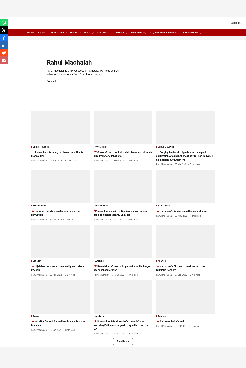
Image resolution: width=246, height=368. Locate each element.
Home (30, 32)
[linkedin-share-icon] (3, 46)
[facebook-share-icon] (3, 39)
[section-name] (60, 147)
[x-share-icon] (3, 31)
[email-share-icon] (3, 61)
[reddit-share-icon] (3, 54)
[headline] (184, 156)
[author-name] (39, 160)
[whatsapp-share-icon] (3, 24)
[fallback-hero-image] (60, 127)
